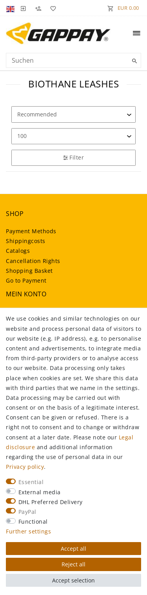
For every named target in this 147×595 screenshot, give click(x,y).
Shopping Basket (29, 270)
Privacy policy (25, 466)
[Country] (11, 8)
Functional (33, 521)
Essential (31, 482)
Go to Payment (26, 280)
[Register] (38, 8)
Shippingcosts (25, 241)
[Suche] (133, 61)
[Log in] (23, 8)
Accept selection (73, 580)
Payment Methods (31, 231)
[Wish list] (52, 8)
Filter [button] (73, 157)
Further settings (28, 531)
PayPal (27, 511)
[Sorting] (73, 114)
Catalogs (18, 250)
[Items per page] (73, 136)
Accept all (73, 548)
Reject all (73, 564)
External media (39, 492)
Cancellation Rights (33, 261)
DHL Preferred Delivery (50, 502)
